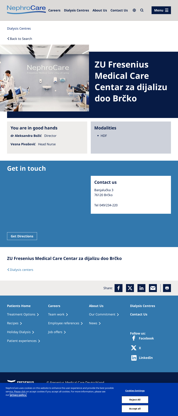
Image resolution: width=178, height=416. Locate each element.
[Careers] (54, 10)
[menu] (161, 10)
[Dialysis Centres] (76, 10)
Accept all (135, 408)
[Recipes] (16, 323)
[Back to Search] (19, 38)
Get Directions (22, 236)
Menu (158, 10)
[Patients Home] (20, 305)
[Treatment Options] (24, 314)
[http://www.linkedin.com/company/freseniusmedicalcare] (143, 358)
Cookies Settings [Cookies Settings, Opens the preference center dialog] (135, 390)
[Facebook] (118, 288)
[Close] (174, 399)
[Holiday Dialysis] (22, 332)
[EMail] (153, 288)
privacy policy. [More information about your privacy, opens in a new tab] (18, 394)
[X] (137, 348)
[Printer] (167, 288)
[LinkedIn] (141, 288)
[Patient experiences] (25, 341)
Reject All (134, 399)
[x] (130, 288)
